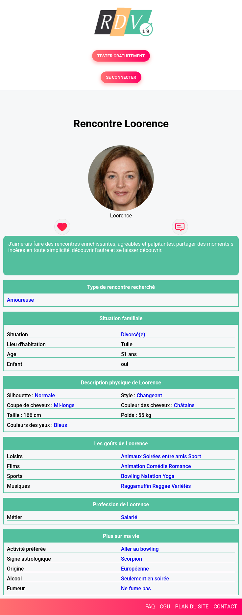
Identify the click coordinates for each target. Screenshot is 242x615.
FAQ (150, 606)
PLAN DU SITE (192, 606)
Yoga (168, 476)
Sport (194, 456)
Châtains (184, 405)
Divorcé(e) (133, 334)
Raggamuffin (136, 486)
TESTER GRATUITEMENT (121, 55)
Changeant (149, 395)
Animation (133, 466)
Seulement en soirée (145, 578)
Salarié (129, 517)
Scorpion (131, 559)
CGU (165, 606)
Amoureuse (20, 300)
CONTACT (225, 606)
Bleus (60, 425)
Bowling (130, 476)
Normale (45, 395)
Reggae (161, 486)
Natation (151, 476)
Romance (180, 466)
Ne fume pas (136, 588)
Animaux (131, 456)
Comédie (156, 466)
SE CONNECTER (121, 77)
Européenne (135, 569)
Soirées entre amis (165, 456)
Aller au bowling (140, 549)
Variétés (181, 486)
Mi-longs (64, 405)
